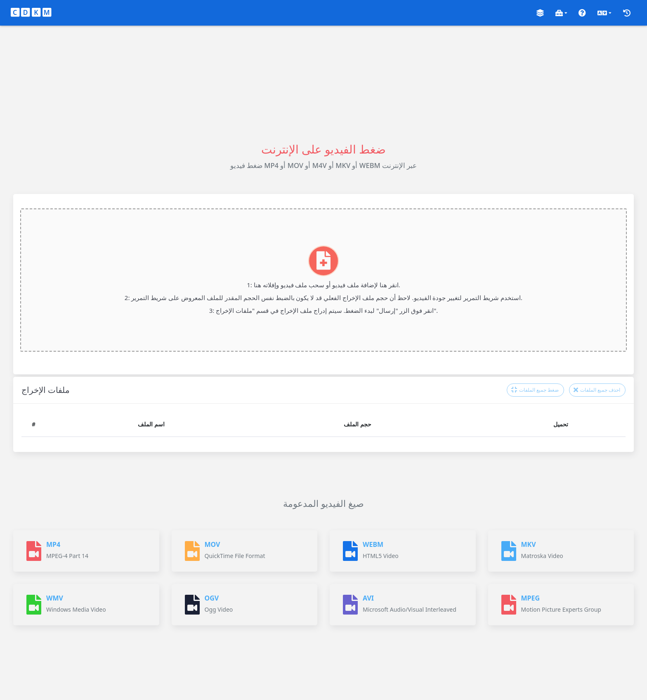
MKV (528, 544)
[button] (540, 13)
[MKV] (508, 551)
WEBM (373, 544)
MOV (212, 544)
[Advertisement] (323, 83)
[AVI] (350, 604)
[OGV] (192, 604)
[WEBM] (350, 551)
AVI (368, 598)
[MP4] (33, 551)
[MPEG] (508, 604)
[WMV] (33, 604)
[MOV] (192, 551)
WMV (54, 598)
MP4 (53, 544)
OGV (212, 598)
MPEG (530, 598)
